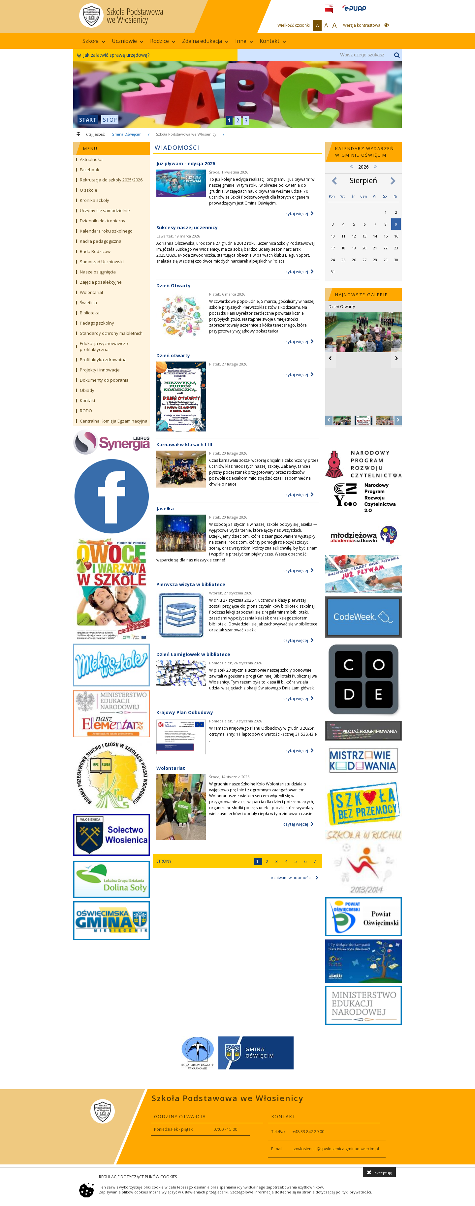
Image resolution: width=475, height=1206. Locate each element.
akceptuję (379, 1172)
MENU (90, 148)
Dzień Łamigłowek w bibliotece (193, 654)
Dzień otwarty (173, 355)
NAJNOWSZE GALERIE (361, 295)
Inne (244, 41)
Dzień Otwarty (173, 285)
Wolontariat (170, 768)
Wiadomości (177, 147)
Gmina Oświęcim (126, 134)
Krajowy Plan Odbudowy (184, 712)
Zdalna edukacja (205, 41)
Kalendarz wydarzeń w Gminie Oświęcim (364, 151)
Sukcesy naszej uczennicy (187, 227)
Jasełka (165, 508)
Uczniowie (127, 41)
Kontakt (273, 41)
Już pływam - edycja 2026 (185, 163)
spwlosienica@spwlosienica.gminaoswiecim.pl (336, 1149)
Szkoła (93, 41)
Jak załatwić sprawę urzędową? (114, 55)
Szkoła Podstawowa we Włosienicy (186, 134)
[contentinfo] (237, 1126)
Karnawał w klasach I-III (184, 444)
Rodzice (162, 41)
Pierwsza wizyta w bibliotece (190, 584)
